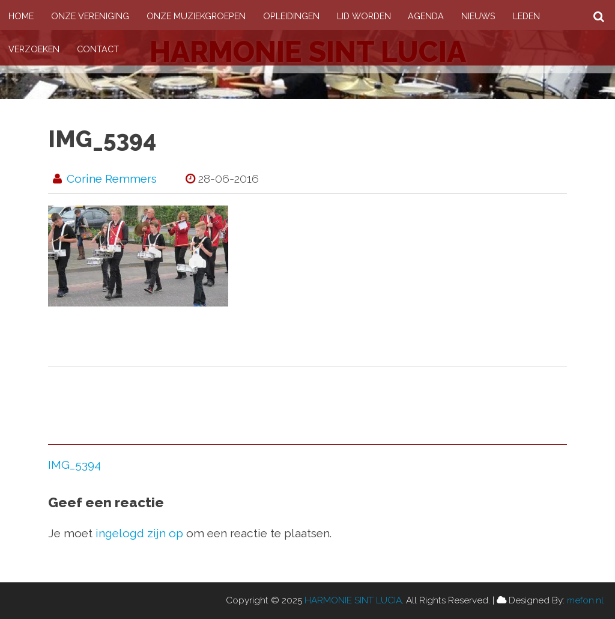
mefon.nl (585, 600)
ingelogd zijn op (139, 533)
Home (21, 16)
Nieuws (478, 16)
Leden (526, 16)
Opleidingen (291, 16)
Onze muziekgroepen (196, 16)
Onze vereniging (90, 16)
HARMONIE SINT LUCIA (353, 600)
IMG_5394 (74, 464)
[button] (138, 256)
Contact (98, 49)
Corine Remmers (112, 178)
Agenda (426, 16)
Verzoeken (33, 49)
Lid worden (364, 16)
